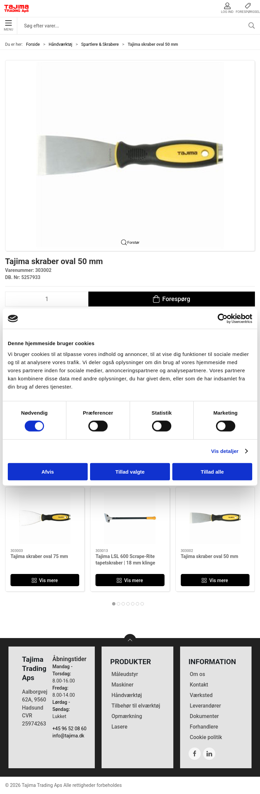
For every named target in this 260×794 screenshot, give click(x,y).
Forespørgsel (248, 8)
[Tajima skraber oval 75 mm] (44, 518)
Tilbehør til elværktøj (135, 705)
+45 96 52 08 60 (69, 728)
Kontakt (199, 684)
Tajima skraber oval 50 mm (209, 556)
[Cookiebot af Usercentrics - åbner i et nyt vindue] (222, 319)
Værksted (201, 695)
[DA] (16, 8)
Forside (33, 44)
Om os (197, 674)
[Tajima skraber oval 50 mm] (215, 518)
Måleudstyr (124, 674)
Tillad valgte (130, 471)
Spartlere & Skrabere (100, 44)
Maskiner (122, 684)
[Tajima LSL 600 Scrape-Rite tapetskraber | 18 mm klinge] (129, 518)
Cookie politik (206, 737)
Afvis (47, 471)
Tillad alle (212, 471)
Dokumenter (204, 716)
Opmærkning (126, 716)
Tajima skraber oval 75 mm (39, 556)
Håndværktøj (60, 44)
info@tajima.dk (68, 735)
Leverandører (205, 705)
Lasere (119, 726)
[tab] (113, 604)
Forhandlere (204, 726)
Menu (8, 25)
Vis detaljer (225, 451)
